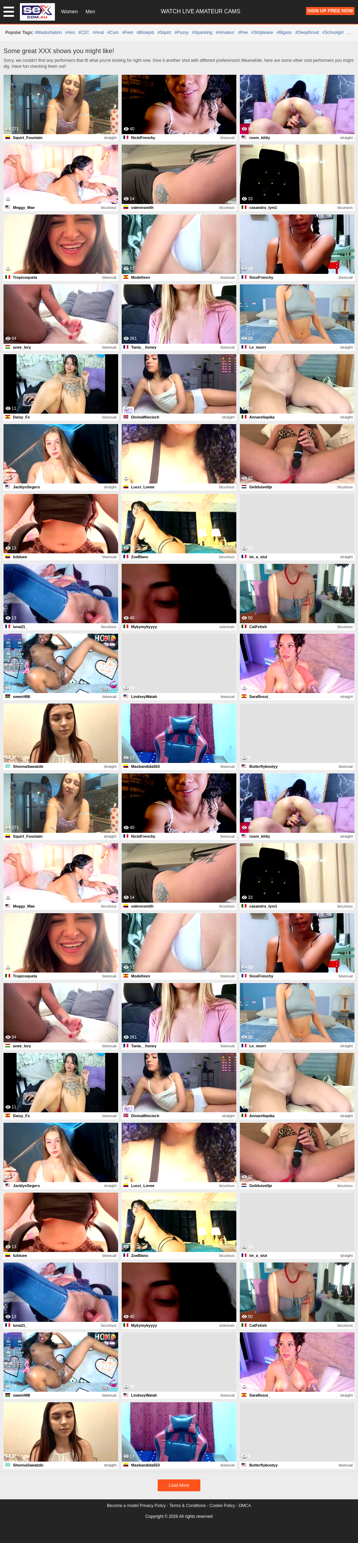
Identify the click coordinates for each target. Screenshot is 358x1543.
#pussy (181, 32)
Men (90, 11)
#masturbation (48, 32)
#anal (98, 32)
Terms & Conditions (188, 1505)
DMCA (245, 1505)
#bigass (284, 32)
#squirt (164, 32)
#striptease (262, 32)
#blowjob (145, 32)
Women (69, 11)
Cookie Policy (222, 1505)
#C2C (83, 32)
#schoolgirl (333, 32)
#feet (127, 32)
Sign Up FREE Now (330, 10)
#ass (70, 32)
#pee (243, 32)
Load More (179, 1485)
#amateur (225, 32)
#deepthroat (307, 32)
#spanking (202, 32)
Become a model (122, 1505)
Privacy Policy (152, 1505)
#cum (113, 32)
